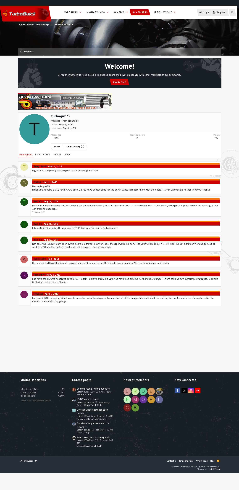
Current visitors (26, 24)
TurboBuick (26, 476)
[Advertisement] (120, 119)
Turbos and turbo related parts (92, 434)
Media (120, 12)
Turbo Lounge (83, 447)
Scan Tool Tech (84, 409)
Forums (72, 12)
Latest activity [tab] (42, 169)
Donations (164, 12)
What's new (97, 12)
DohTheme (215, 484)
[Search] (232, 12)
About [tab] (68, 169)
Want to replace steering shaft (93, 452)
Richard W (39, 289)
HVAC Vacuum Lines (87, 414)
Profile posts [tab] (25, 169)
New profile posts (44, 24)
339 (56, 153)
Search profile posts (64, 24)
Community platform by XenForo (195, 482)
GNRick (37, 197)
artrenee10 (40, 273)
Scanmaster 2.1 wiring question (93, 403)
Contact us (171, 476)
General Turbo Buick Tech (89, 420)
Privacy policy (202, 476)
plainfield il (73, 135)
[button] (80, 12)
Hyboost (38, 308)
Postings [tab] (57, 169)
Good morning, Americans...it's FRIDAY (93, 440)
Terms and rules (186, 476)
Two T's (38, 216)
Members (142, 12)
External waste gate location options (92, 426)
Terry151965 (40, 181)
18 (216, 153)
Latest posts (81, 395)
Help (212, 476)
